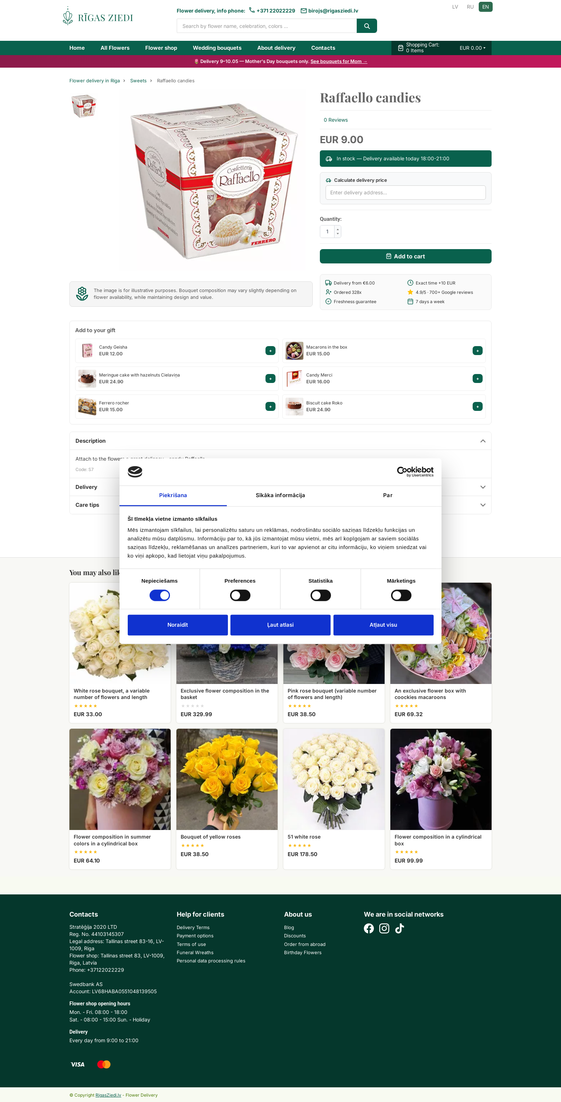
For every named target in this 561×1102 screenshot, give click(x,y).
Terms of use (191, 944)
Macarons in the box (326, 347)
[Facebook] (369, 929)
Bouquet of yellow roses (211, 837)
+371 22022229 (276, 11)
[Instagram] (384, 929)
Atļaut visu (383, 625)
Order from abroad (305, 944)
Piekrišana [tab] (173, 495)
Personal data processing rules (211, 960)
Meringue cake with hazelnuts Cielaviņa (139, 375)
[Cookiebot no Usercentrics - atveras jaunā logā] (402, 471)
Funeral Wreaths (195, 952)
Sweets (138, 80)
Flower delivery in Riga (94, 80)
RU (470, 7)
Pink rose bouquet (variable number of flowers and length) (332, 694)
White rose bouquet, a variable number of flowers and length (112, 694)
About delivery (276, 47)
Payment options (195, 935)
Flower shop (161, 47)
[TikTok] (400, 929)
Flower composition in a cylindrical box (438, 840)
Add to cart (409, 256)
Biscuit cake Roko (324, 403)
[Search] (367, 26)
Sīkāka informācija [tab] (281, 495)
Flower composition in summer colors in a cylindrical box (112, 840)
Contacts (323, 47)
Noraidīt (177, 625)
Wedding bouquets (217, 47)
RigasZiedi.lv (108, 1095)
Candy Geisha (113, 347)
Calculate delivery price (356, 180)
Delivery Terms (193, 927)
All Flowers (115, 47)
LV (455, 7)
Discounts (295, 935)
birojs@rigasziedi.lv (333, 11)
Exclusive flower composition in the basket (225, 694)
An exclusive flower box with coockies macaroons (430, 694)
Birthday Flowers (303, 952)
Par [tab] (387, 495)
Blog (289, 927)
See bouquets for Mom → (339, 61)
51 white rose (304, 837)
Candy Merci (319, 375)
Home (77, 47)
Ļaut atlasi (280, 625)
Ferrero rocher (114, 403)
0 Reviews (336, 120)
